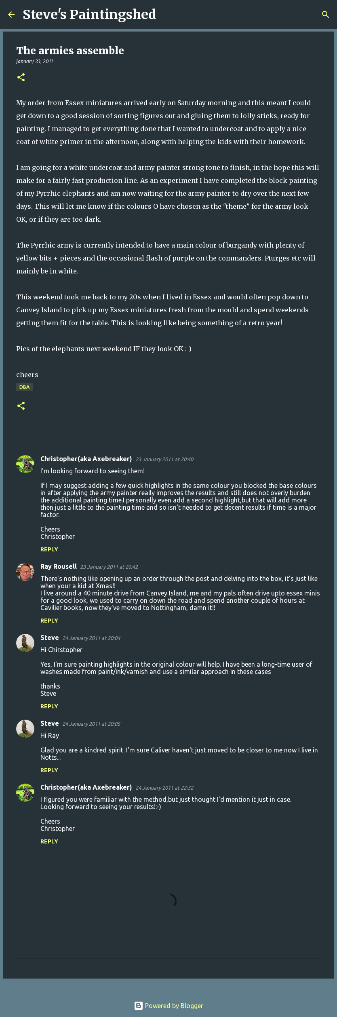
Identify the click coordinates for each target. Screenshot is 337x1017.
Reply (49, 549)
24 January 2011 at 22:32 (164, 787)
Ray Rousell (58, 566)
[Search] (168, 14)
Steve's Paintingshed (89, 14)
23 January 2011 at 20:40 (164, 459)
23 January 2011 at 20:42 (109, 567)
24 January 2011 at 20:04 (91, 638)
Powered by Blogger (168, 1005)
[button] (21, 77)
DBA (24, 387)
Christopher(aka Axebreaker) (86, 458)
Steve (49, 637)
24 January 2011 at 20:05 (91, 724)
